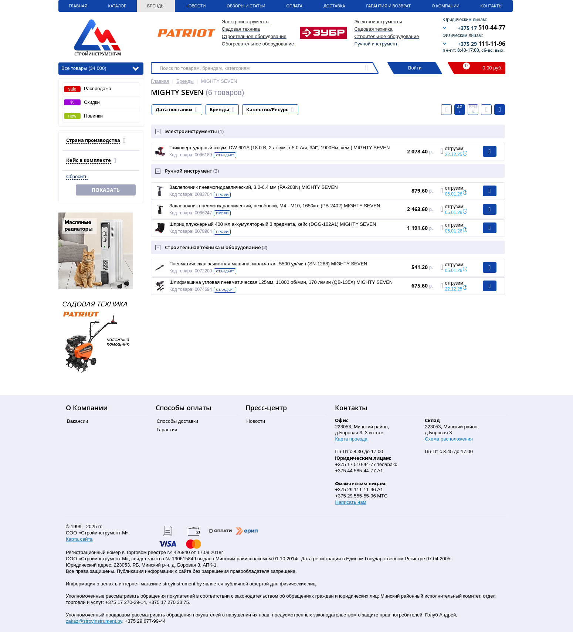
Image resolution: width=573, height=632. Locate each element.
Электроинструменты (194, 131)
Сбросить (77, 176)
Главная (78, 6)
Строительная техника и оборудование (216, 247)
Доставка (334, 6)
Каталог (117, 6)
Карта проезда (351, 439)
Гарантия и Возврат (388, 6)
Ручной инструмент (376, 44)
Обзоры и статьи (246, 6)
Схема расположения (449, 439)
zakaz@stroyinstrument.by (94, 621)
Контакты (491, 6)
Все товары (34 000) (100, 68)
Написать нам (350, 502)
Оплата (294, 6)
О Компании (446, 6)
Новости (196, 6)
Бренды (156, 6)
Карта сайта (79, 539)
